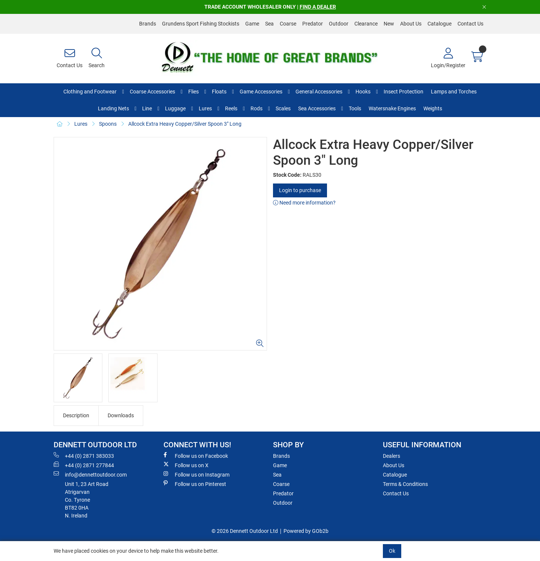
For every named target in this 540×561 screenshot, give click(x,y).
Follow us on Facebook (196, 455)
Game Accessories (261, 92)
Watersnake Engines (392, 108)
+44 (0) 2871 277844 (84, 465)
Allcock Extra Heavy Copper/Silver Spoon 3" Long (185, 124)
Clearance (366, 24)
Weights (432, 108)
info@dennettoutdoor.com (90, 474)
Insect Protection (403, 92)
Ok (392, 551)
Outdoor (338, 24)
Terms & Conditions (405, 484)
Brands (147, 24)
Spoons (108, 124)
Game (252, 24)
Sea (269, 24)
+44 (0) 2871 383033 (84, 455)
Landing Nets (113, 108)
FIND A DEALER (318, 7)
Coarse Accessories (152, 92)
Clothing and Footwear (90, 92)
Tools (355, 108)
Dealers (391, 456)
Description (76, 415)
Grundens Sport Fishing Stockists (200, 24)
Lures (205, 108)
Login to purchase (300, 190)
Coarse (288, 24)
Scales (283, 108)
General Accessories (319, 92)
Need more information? (304, 203)
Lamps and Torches (454, 92)
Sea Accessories (317, 108)
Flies (193, 92)
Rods (256, 108)
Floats (219, 92)
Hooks (363, 92)
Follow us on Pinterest (195, 483)
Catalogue (440, 24)
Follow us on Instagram (197, 474)
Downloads (121, 415)
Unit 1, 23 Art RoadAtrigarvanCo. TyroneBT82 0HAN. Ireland (86, 500)
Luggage (175, 108)
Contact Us (470, 24)
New (389, 24)
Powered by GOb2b (306, 531)
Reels (231, 108)
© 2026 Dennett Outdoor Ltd (245, 531)
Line (147, 108)
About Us (411, 24)
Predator (312, 24)
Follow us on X (186, 465)
